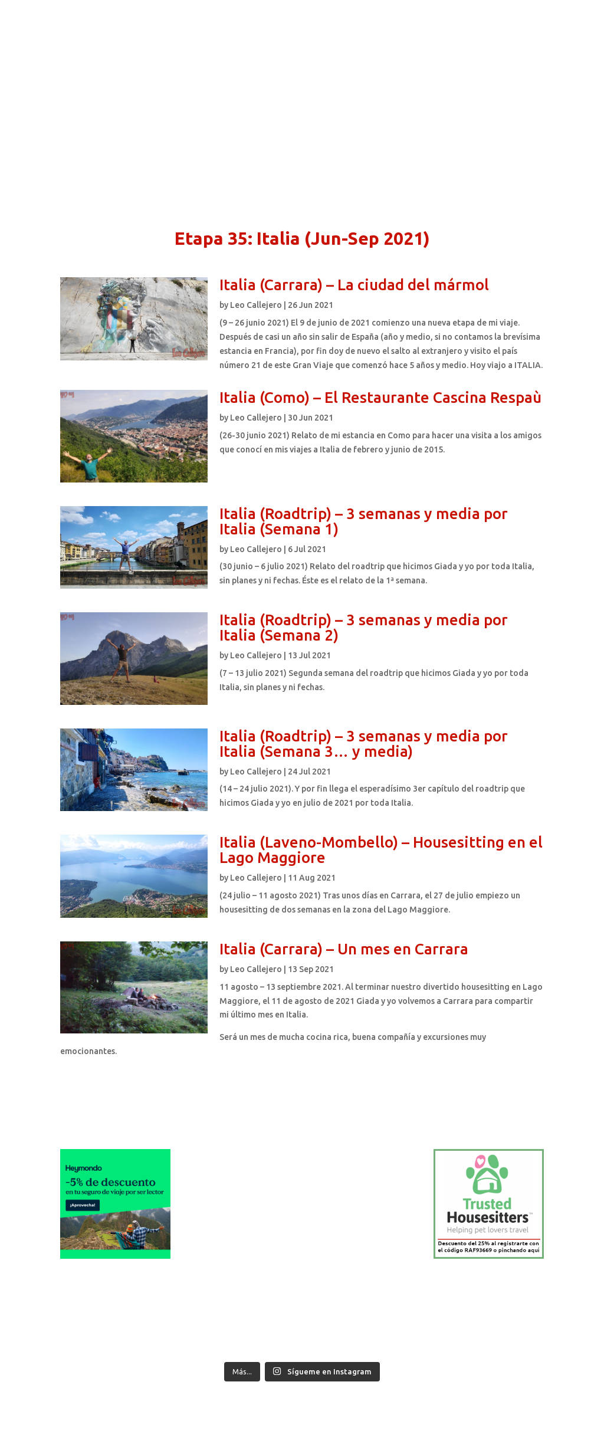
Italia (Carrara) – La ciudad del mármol (354, 284)
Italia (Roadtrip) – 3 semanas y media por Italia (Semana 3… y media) (363, 743)
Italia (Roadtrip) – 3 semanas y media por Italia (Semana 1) (363, 521)
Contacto (276, 45)
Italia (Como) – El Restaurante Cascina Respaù (380, 397)
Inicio (70, 45)
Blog (316, 45)
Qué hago (164, 45)
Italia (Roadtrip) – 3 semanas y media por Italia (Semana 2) (363, 627)
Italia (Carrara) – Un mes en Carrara (343, 948)
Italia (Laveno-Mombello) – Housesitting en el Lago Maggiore (381, 849)
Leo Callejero (256, 305)
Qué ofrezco (220, 45)
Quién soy (113, 45)
